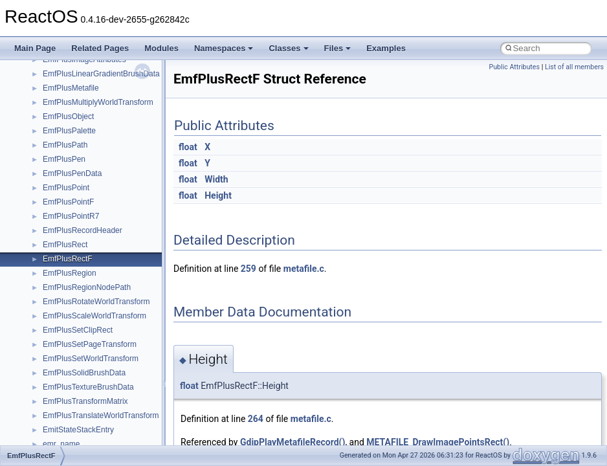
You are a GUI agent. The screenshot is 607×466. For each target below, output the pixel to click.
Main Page (35, 48)
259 (248, 268)
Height (218, 195)
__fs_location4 (68, 244)
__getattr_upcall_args (80, 329)
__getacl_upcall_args (79, 315)
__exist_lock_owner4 (79, 187)
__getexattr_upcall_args (84, 343)
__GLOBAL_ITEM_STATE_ (90, 372)
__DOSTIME (65, 158)
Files (337, 48)
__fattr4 (56, 215)
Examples (386, 48)
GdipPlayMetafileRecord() (292, 442)
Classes (288, 48)
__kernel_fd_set (70, 429)
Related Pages (100, 48)
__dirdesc (59, 130)
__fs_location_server (79, 258)
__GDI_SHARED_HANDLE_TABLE (104, 286)
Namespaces (224, 48)
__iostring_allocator (76, 414)
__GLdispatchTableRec (83, 357)
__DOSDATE (65, 144)
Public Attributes (514, 67)
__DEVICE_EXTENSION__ (90, 115)
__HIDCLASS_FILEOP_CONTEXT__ (107, 400)
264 (255, 419)
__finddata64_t (68, 229)
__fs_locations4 (69, 272)
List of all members (574, 67)
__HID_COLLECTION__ (85, 386)
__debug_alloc (68, 87)
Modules (161, 48)
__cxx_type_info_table (81, 73)
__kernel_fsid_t (69, 443)
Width (216, 179)
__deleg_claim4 (70, 101)
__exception (64, 172)
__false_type (65, 201)
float (188, 147)
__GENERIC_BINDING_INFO (94, 300)
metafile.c (303, 268)
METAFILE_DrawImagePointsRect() (437, 442)
